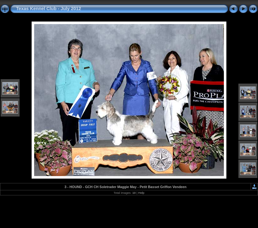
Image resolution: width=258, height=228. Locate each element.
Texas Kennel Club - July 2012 (48, 8)
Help (141, 192)
